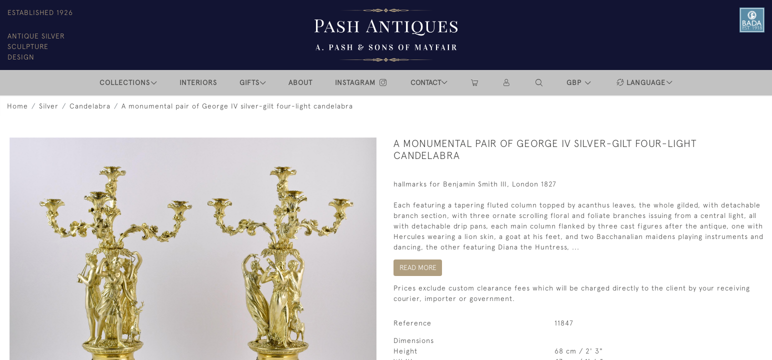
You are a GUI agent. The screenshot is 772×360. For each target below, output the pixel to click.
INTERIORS (198, 82)
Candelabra (90, 106)
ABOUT (300, 82)
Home (17, 106)
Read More (418, 268)
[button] (539, 83)
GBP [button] (575, 82)
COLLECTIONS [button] (125, 82)
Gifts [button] (250, 82)
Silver (48, 106)
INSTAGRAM (361, 82)
